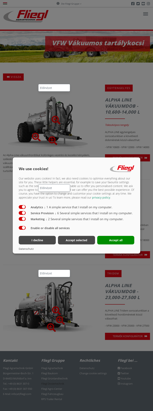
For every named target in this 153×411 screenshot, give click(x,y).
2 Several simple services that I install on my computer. (85, 219)
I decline (37, 240)
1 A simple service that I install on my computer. (78, 207)
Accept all (116, 240)
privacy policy (101, 197)
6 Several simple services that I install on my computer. (94, 213)
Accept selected (76, 240)
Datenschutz (26, 249)
